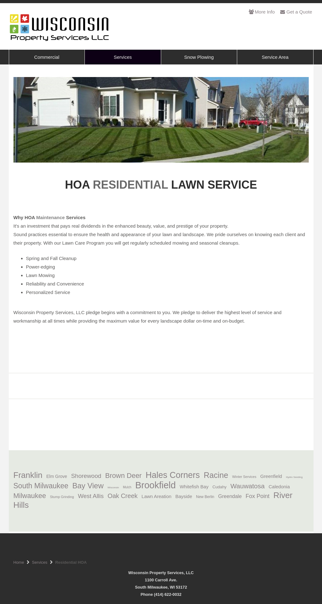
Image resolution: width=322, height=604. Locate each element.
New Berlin (205, 497)
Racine (216, 475)
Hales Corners (172, 475)
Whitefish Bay (194, 486)
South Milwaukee (41, 486)
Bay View (88, 485)
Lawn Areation (159, 496)
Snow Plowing (199, 57)
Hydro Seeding (294, 477)
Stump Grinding (62, 497)
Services (123, 57)
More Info (262, 11)
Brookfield (155, 485)
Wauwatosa (248, 486)
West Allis (91, 496)
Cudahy (219, 487)
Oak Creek (122, 495)
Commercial (46, 57)
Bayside (183, 496)
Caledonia (279, 486)
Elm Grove (56, 476)
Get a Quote (296, 11)
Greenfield (271, 476)
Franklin (28, 475)
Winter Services (244, 477)
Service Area (275, 57)
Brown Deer (123, 475)
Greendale (230, 496)
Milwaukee (30, 496)
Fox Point (258, 496)
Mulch (127, 487)
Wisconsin (113, 487)
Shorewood (86, 476)
